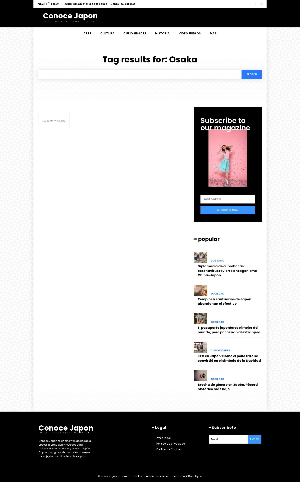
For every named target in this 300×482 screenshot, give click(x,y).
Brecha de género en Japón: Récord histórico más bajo (228, 386)
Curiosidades (220, 351)
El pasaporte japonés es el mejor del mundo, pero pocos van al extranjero (229, 330)
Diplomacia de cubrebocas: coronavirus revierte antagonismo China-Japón (227, 271)
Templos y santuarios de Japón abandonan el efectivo (224, 301)
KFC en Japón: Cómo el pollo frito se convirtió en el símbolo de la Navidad (229, 358)
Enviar (254, 439)
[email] (227, 199)
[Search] (251, 74)
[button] (261, 4)
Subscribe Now (227, 210)
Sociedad (217, 294)
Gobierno (217, 261)
